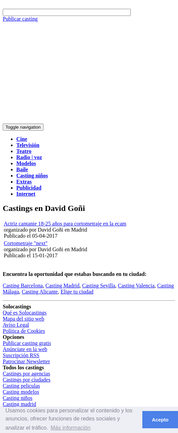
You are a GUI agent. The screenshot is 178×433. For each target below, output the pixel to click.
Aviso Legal (16, 325)
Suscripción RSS (21, 355)
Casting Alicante (40, 292)
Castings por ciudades (26, 380)
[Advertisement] (89, 72)
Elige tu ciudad (76, 292)
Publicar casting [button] (20, 19)
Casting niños (18, 398)
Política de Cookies (24, 331)
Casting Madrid (62, 285)
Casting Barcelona (23, 285)
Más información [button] (70, 428)
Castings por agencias (26, 373)
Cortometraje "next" (26, 243)
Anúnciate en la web (25, 349)
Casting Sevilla (98, 285)
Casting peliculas (21, 386)
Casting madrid (19, 404)
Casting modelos (21, 392)
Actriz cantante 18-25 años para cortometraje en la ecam (65, 223)
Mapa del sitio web (23, 319)
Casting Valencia (136, 285)
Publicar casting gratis (27, 343)
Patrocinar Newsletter (26, 361)
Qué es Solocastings (25, 313)
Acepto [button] (160, 420)
